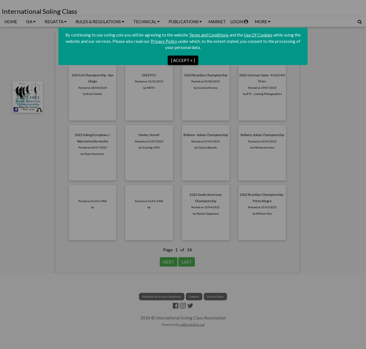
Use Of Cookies (258, 34)
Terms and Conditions (209, 34)
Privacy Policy (164, 41)
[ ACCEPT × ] (183, 60)
